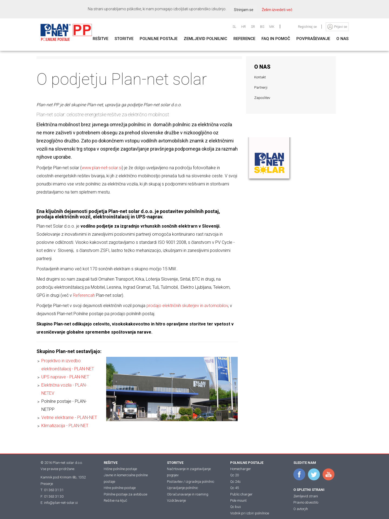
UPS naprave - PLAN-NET (65, 377)
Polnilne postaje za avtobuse (125, 494)
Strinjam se (243, 10)
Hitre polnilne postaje (120, 488)
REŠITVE (111, 463)
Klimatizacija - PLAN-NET (64, 425)
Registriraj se (307, 27)
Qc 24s (235, 482)
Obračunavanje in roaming (187, 494)
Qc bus (235, 507)
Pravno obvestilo (305, 502)
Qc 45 (234, 488)
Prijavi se (340, 27)
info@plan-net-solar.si (61, 503)
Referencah (84, 295)
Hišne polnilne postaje (120, 469)
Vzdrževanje (176, 500)
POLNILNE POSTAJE (246, 463)
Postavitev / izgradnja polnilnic (190, 482)
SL (234, 27)
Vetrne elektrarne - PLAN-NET (69, 417)
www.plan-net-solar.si (102, 167)
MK (271, 27)
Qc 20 (234, 475)
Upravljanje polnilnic (182, 488)
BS (262, 27)
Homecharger (240, 469)
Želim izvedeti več (277, 10)
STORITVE (175, 463)
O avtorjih (300, 509)
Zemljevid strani (305, 496)
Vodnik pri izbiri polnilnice (249, 513)
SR (253, 27)
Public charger (241, 494)
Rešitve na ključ (115, 500)
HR (243, 27)
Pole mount (238, 500)
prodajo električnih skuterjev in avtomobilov (187, 305)
